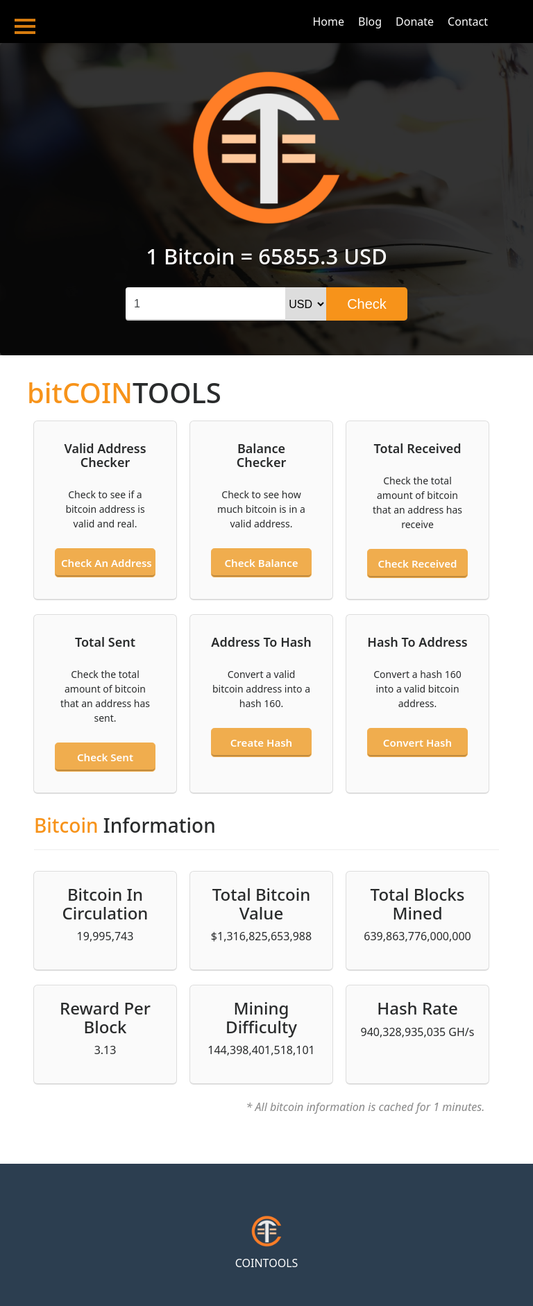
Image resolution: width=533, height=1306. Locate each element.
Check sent (105, 757)
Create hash (261, 742)
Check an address (106, 563)
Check (367, 304)
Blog (370, 21)
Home (328, 21)
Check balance (261, 563)
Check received (417, 563)
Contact (468, 21)
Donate (415, 21)
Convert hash (417, 742)
